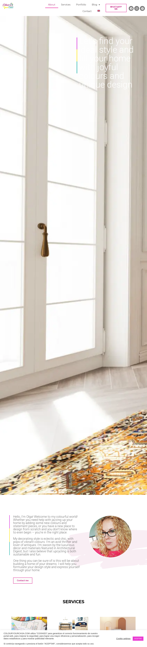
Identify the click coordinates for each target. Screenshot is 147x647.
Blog (96, 4)
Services (65, 4)
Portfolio (81, 4)
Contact (87, 11)
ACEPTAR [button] (138, 638)
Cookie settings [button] (123, 638)
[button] (116, 8)
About (51, 4)
